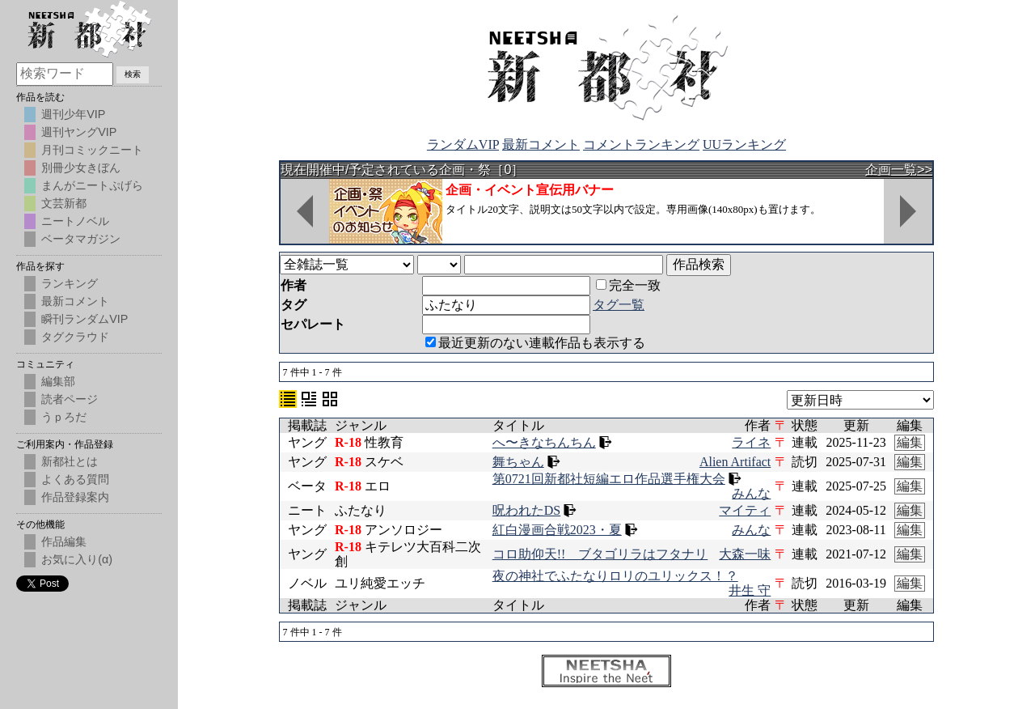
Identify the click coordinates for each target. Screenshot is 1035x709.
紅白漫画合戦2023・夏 (557, 530)
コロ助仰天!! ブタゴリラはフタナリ (600, 554)
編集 (910, 442)
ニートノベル (75, 220)
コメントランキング (641, 144)
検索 (133, 74)
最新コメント (541, 144)
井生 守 (750, 590)
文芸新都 (64, 203)
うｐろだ (64, 416)
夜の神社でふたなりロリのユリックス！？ (615, 576)
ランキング (69, 283)
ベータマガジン (80, 238)
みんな (751, 493)
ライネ (751, 442)
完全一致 (628, 285)
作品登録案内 (75, 496)
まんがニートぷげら (92, 185)
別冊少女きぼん (80, 167)
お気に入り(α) (76, 559)
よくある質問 (75, 479)
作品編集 (64, 541)
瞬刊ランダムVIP (84, 318)
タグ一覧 (618, 305)
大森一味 (745, 554)
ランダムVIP (463, 144)
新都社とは (69, 461)
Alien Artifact (735, 462)
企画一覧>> (898, 169)
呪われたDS (526, 510)
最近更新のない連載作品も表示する (535, 343)
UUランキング (744, 144)
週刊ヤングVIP (78, 131)
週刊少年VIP (73, 114)
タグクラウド (75, 336)
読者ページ (69, 399)
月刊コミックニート (92, 149)
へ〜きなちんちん (544, 442)
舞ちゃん (518, 462)
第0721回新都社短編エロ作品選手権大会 (608, 479)
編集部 (58, 381)
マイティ (745, 510)
